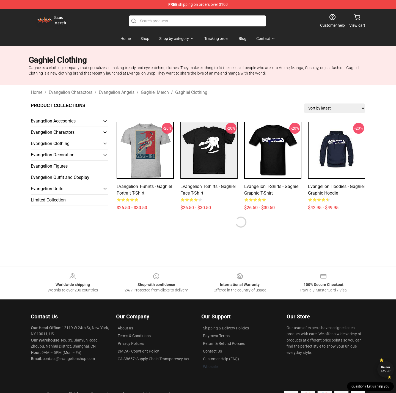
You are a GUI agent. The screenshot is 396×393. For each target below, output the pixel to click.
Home (36, 92)
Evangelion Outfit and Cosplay (60, 177)
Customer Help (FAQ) (221, 359)
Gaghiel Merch (155, 92)
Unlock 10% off (386, 369)
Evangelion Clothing (50, 143)
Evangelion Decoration (53, 154)
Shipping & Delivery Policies (226, 328)
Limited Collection (48, 200)
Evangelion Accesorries (53, 121)
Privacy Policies (131, 343)
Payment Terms (216, 336)
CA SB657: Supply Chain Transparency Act (153, 359)
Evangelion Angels (116, 92)
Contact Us (212, 351)
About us (125, 328)
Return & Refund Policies (224, 343)
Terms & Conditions (134, 336)
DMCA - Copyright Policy (138, 351)
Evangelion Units (47, 188)
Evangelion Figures (49, 166)
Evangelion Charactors (70, 92)
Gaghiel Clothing (191, 92)
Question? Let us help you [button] (370, 386)
